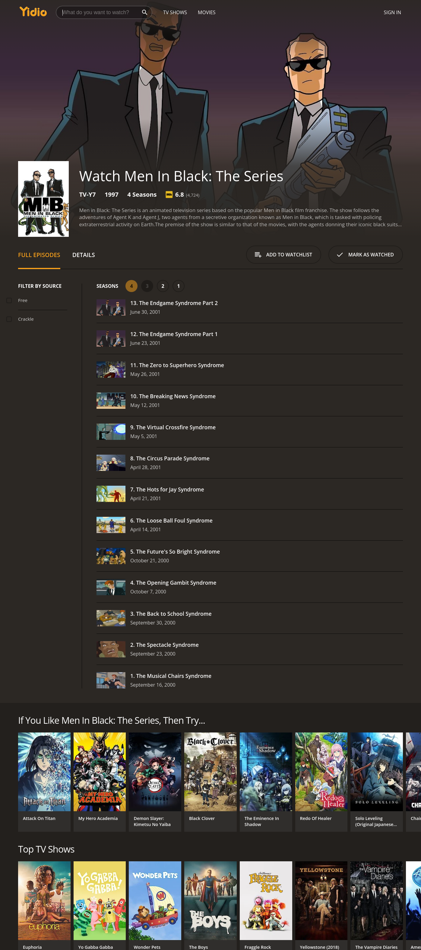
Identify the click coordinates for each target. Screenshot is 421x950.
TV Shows (175, 12)
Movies (207, 12)
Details (83, 255)
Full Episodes (39, 255)
